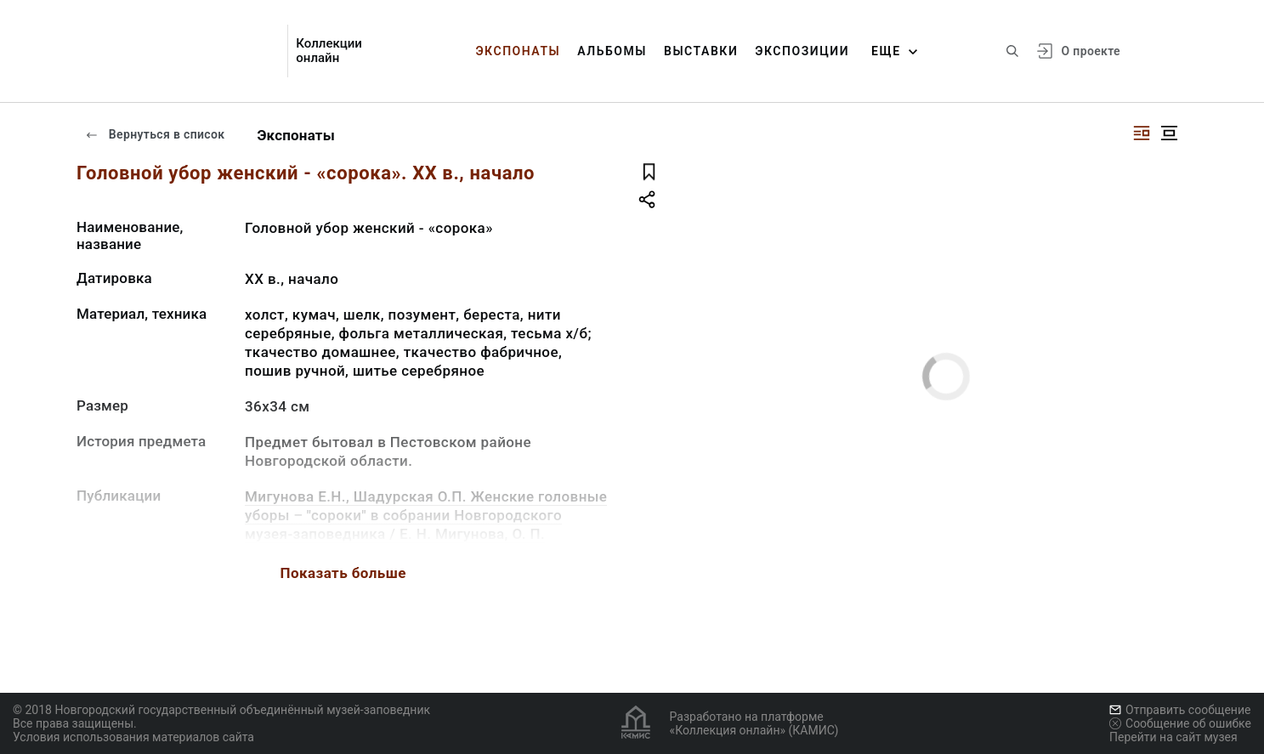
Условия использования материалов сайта (133, 737)
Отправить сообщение (1179, 710)
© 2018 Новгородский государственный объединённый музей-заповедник (221, 710)
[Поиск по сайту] (1012, 51)
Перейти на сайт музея (1173, 737)
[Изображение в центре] (1168, 133)
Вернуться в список (154, 134)
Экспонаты (517, 51)
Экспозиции (802, 51)
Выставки (701, 51)
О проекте (1091, 51)
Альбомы (612, 51)
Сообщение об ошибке (1180, 723)
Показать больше (343, 572)
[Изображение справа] (1141, 133)
